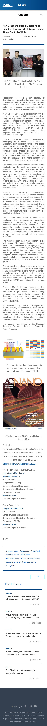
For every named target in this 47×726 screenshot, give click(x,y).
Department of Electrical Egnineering (21, 562)
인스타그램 (30, 706)
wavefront (36, 551)
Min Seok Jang (13, 558)
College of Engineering (31, 558)
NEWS (22, 5)
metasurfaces (12, 551)
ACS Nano (26, 555)
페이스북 (25, 706)
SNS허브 (14, 706)
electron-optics (13, 555)
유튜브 (35, 706)
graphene (25, 551)
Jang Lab (10, 565)
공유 (41, 15)
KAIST (8, 5)
